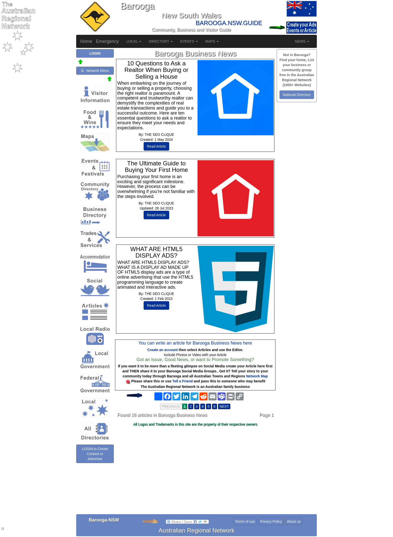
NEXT (224, 406)
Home (86, 41)
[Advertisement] (195, 468)
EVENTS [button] (189, 41)
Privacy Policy (271, 521)
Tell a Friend (182, 381)
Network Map (257, 376)
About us (294, 521)
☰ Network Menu (95, 71)
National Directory (297, 95)
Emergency (107, 41)
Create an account (162, 350)
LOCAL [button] (133, 41)
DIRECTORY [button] (161, 41)
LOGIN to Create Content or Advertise (95, 454)
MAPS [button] (212, 41)
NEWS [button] (302, 41)
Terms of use (245, 521)
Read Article (156, 146)
